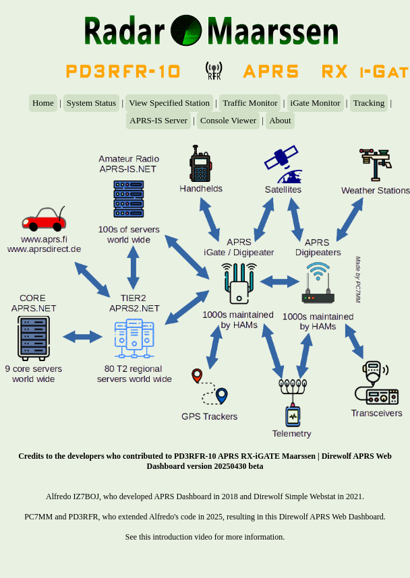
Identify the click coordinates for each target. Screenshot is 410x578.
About (280, 120)
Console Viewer (228, 120)
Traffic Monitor (250, 103)
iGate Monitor (316, 103)
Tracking (368, 103)
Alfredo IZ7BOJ (72, 496)
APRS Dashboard (182, 496)
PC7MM (38, 516)
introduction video (182, 537)
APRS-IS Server (158, 120)
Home (43, 103)
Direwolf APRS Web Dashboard (331, 516)
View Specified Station (169, 103)
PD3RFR (83, 516)
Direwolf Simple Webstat (294, 496)
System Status (91, 103)
